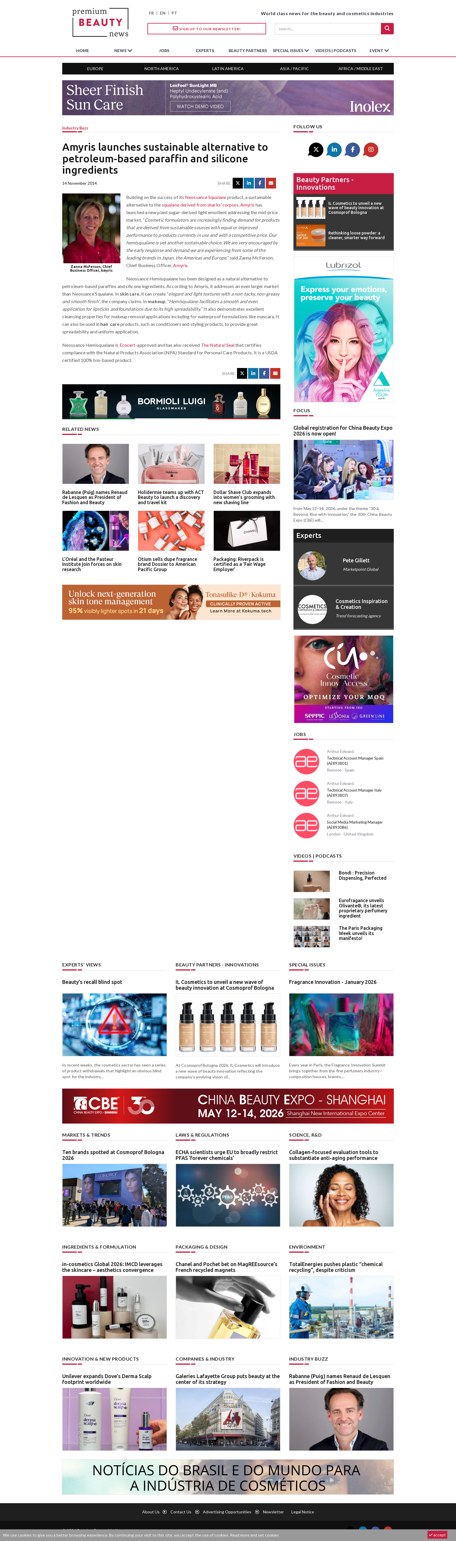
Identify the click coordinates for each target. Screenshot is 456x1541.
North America (162, 68)
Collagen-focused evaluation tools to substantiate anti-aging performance (333, 1155)
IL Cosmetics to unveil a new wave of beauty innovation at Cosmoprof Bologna (225, 985)
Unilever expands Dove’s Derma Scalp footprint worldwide (107, 1379)
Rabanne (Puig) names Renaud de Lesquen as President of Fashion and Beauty (94, 497)
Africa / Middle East (361, 68)
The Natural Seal (218, 345)
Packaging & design (201, 1246)
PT (174, 12)
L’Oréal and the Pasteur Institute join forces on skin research (92, 564)
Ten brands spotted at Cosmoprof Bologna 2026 (113, 1155)
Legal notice (302, 1511)
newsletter (273, 1511)
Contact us (180, 1511)
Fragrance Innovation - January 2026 (333, 982)
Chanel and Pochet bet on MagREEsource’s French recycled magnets (226, 1267)
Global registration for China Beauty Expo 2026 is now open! (343, 430)
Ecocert (128, 345)
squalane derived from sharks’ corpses (200, 204)
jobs (164, 50)
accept (437, 1534)
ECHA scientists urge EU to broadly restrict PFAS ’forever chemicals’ (227, 1155)
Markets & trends (86, 1134)
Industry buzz (75, 127)
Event (377, 50)
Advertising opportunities (227, 1511)
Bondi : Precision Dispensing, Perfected (362, 875)
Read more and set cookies (254, 1535)
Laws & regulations (202, 1134)
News (120, 50)
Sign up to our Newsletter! (207, 28)
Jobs (299, 734)
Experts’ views (81, 964)
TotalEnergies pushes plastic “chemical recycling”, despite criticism (336, 1267)
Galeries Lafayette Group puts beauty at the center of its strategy (228, 1379)
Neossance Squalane (205, 197)
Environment (307, 1246)
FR (151, 12)
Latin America (228, 68)
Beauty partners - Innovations (325, 183)
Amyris (247, 204)
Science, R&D (305, 1134)
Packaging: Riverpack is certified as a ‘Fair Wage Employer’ (239, 564)
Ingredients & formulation (99, 1246)
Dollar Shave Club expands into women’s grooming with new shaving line (244, 497)
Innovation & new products (100, 1359)
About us (151, 1511)
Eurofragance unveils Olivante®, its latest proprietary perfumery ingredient (363, 908)
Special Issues (307, 964)
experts (205, 50)
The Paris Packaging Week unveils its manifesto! (360, 933)
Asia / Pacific (294, 68)
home (82, 50)
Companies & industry (205, 1359)
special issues (288, 50)
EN (162, 12)
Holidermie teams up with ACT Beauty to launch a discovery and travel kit (171, 497)
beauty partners (248, 50)
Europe (95, 68)
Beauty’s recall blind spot (92, 982)
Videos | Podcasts (335, 50)
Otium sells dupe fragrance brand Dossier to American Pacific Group (167, 564)
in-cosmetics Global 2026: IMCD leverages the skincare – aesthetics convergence (112, 1267)
